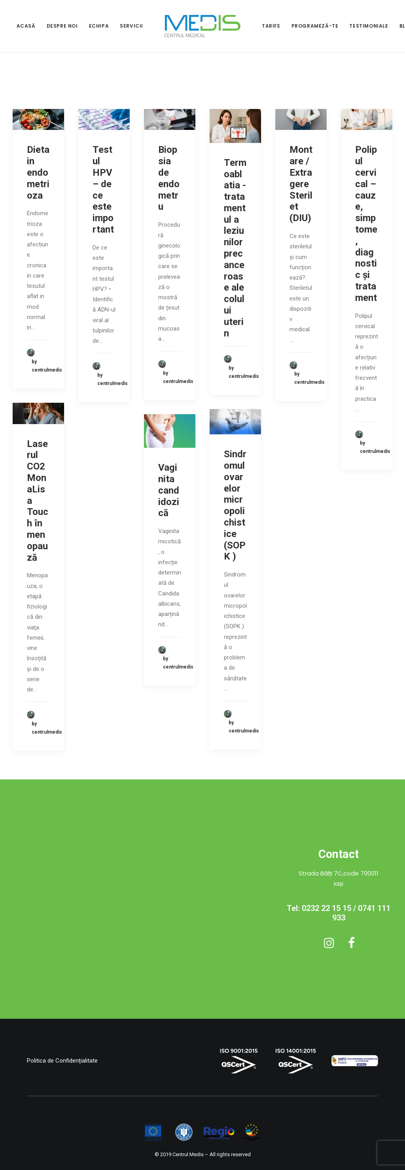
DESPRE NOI (62, 26)
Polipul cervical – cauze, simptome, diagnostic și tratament (366, 223)
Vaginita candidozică (168, 490)
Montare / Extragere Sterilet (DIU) (301, 183)
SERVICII (131, 26)
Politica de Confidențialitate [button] (62, 1060)
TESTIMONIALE (368, 26)
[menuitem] (26, 26)
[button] (38, 119)
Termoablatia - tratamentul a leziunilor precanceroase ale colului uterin (235, 248)
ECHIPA (99, 26)
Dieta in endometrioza (38, 172)
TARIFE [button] (271, 26)
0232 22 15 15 (326, 908)
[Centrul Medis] (202, 26)
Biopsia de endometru (169, 178)
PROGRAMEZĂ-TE (315, 26)
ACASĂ (26, 26)
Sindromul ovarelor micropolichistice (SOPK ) (235, 505)
